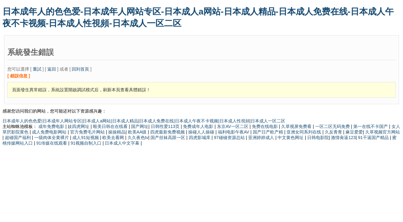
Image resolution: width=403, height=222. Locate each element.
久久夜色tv (138, 137)
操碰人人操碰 (201, 132)
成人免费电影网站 (50, 132)
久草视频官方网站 (382, 132)
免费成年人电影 (198, 126)
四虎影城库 (200, 137)
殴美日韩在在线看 (111, 126)
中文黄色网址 (291, 137)
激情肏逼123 (343, 137)
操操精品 (116, 132)
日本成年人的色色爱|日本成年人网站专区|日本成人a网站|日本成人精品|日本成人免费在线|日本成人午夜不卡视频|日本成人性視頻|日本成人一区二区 (143, 120)
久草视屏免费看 (297, 126)
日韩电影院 (318, 137)
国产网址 (139, 126)
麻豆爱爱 (354, 132)
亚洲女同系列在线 (304, 132)
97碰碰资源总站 (230, 137)
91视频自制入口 (86, 143)
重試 (37, 69)
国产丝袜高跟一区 (168, 137)
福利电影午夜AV (234, 132)
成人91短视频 (86, 137)
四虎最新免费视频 (168, 132)
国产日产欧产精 (268, 132)
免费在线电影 (265, 126)
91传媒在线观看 (52, 143)
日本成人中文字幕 (123, 143)
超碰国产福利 (18, 137)
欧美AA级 (138, 132)
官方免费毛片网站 (88, 132)
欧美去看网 (113, 137)
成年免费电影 (52, 126)
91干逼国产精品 (374, 137)
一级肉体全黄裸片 (52, 137)
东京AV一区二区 (233, 126)
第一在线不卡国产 (371, 126)
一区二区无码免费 (333, 126)
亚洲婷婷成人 (261, 137)
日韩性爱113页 (166, 126)
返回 (51, 69)
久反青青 (334, 132)
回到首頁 (80, 69)
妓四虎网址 (79, 126)
